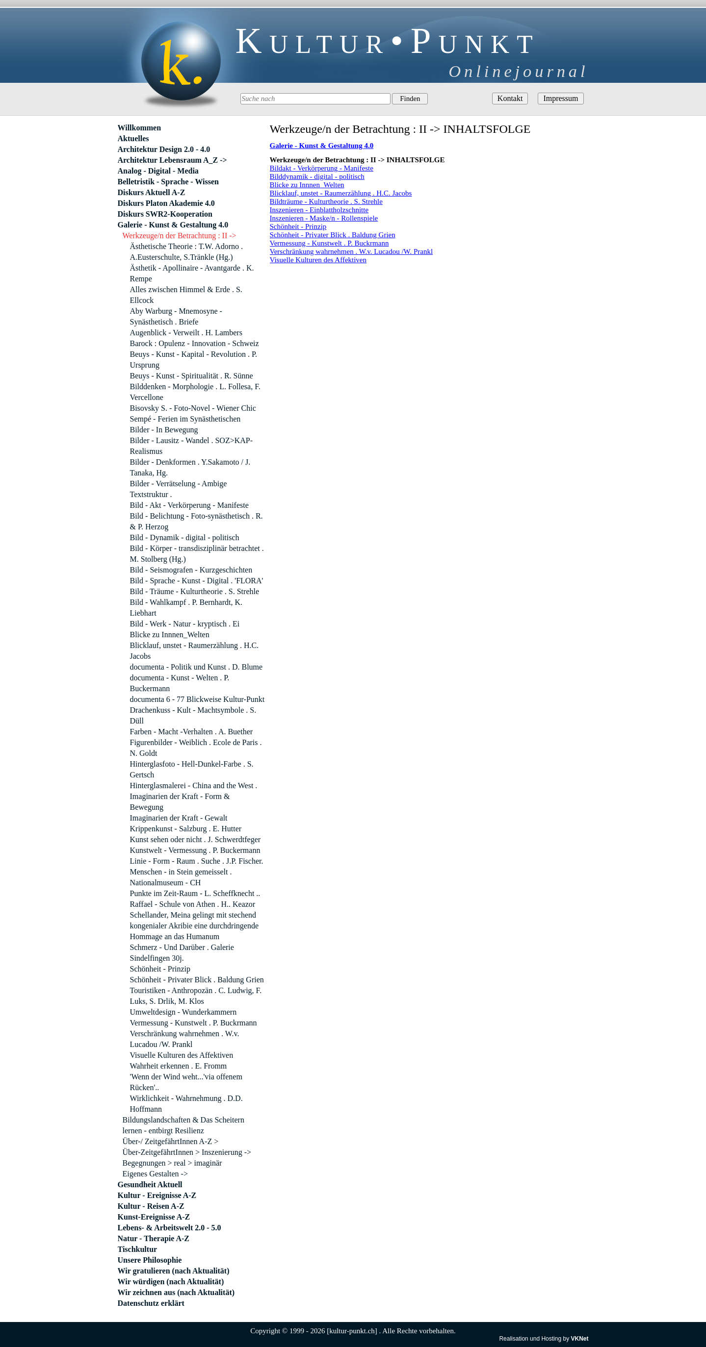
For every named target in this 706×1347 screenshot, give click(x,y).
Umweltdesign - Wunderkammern (183, 1012)
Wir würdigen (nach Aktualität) (171, 1281)
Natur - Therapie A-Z (154, 1238)
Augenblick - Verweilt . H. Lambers (186, 332)
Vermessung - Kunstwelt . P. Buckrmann (329, 243)
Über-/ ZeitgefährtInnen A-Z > (171, 1141)
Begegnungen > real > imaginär (172, 1163)
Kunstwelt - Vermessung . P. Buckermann (195, 850)
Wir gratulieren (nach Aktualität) (174, 1271)
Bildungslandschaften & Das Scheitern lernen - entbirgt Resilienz (183, 1125)
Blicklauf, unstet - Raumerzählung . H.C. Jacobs (341, 193)
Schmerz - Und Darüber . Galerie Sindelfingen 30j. (182, 952)
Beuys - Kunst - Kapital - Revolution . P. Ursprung (194, 359)
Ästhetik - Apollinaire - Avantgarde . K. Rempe (192, 273)
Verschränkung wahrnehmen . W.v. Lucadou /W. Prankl (351, 251)
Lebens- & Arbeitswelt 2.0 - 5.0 (169, 1227)
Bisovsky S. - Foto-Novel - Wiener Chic (193, 408)
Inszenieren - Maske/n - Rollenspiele (324, 218)
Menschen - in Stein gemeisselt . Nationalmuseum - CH (181, 877)
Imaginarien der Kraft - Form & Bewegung (180, 801)
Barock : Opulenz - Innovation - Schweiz (194, 343)
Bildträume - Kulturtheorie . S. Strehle (326, 201)
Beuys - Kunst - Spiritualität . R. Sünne (191, 376)
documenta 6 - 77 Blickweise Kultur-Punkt (197, 699)
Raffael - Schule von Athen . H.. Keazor (193, 904)
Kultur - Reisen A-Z (151, 1206)
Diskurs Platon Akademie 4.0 (166, 203)
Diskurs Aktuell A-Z (151, 192)
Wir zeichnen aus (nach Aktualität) (176, 1292)
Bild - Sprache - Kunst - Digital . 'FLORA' (196, 580)
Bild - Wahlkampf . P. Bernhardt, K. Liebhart (186, 607)
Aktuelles (133, 138)
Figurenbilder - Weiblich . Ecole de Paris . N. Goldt (196, 747)
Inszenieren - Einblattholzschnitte (319, 210)
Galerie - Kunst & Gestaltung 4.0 (173, 225)
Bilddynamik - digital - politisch (317, 176)
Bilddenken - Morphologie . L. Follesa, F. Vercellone (195, 391)
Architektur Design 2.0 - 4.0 (164, 149)
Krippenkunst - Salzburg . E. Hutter (186, 828)
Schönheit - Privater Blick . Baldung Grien (332, 235)
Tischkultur (137, 1249)
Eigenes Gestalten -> (155, 1174)
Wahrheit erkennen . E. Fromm (178, 1066)
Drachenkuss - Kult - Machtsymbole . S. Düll (193, 715)
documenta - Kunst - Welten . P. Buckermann (180, 683)
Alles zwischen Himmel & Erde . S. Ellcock (186, 294)
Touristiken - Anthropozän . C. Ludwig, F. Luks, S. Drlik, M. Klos (196, 995)
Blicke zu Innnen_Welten (307, 185)
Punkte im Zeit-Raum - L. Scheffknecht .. (195, 893)
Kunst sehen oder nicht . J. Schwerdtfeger (195, 839)
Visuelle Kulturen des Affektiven (318, 260)
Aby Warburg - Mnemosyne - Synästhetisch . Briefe (176, 316)
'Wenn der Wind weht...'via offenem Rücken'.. (186, 1082)
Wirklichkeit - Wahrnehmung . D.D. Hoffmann (186, 1103)
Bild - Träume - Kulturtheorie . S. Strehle (195, 591)
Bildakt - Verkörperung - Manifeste (321, 168)
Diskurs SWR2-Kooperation (165, 214)
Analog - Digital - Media (158, 171)
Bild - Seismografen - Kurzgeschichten (191, 570)
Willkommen (139, 128)
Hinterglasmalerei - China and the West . (194, 785)
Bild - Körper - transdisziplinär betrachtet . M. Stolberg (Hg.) (197, 553)
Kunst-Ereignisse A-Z (154, 1217)
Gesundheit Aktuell (150, 1184)
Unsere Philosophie (150, 1260)
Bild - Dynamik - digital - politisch (184, 537)
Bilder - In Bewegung (164, 429)
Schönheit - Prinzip (298, 226)
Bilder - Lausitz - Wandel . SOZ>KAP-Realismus (191, 445)
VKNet (579, 1338)
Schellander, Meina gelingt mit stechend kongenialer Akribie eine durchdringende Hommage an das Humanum (194, 926)
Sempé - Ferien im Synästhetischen (185, 419)
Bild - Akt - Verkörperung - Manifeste (189, 505)
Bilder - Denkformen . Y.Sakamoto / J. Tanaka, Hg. (190, 467)
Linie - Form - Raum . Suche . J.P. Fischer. (196, 861)
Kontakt (510, 98)
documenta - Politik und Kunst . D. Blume (196, 667)
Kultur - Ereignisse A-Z (157, 1195)
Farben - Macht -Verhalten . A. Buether (191, 731)
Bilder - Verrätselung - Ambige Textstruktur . (178, 489)
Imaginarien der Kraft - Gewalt (179, 818)
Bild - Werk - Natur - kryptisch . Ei (185, 624)
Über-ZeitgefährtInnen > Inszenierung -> (187, 1152)
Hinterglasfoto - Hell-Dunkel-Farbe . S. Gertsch (192, 769)
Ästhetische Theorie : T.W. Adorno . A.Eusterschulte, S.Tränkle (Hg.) (186, 251)
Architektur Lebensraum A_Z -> (172, 160)
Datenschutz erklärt (151, 1303)
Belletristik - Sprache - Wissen (168, 181)
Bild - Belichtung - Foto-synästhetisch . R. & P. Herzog (196, 521)
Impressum (560, 98)
